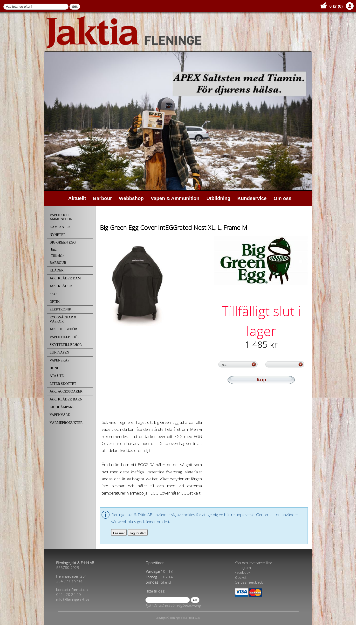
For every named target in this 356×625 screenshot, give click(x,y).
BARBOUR (57, 262)
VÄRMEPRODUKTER (65, 423)
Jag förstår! (138, 533)
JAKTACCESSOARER (65, 391)
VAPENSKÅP (59, 360)
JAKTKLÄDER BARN (65, 399)
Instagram (243, 567)
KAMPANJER (59, 227)
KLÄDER (56, 270)
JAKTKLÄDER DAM (65, 278)
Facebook (242, 572)
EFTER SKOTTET (62, 384)
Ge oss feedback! (249, 582)
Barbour (102, 198)
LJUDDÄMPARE (61, 407)
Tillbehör (57, 256)
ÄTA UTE (56, 376)
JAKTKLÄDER (60, 286)
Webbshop (131, 198)
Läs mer (119, 533)
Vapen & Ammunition (175, 198)
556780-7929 (67, 567)
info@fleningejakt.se (72, 599)
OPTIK (54, 301)
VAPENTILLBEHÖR (64, 337)
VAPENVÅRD (59, 415)
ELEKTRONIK (60, 309)
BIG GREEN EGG (62, 242)
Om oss (282, 198)
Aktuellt (77, 198)
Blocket (240, 577)
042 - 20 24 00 (68, 594)
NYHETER (57, 235)
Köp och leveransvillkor (253, 562)
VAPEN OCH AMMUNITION (60, 217)
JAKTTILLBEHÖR (63, 329)
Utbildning (218, 198)
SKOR (54, 294)
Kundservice (252, 198)
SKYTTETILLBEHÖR (65, 345)
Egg (53, 249)
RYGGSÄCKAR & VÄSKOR (62, 319)
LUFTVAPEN (59, 352)
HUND (54, 368)
